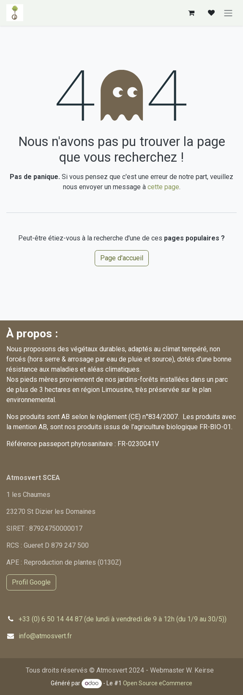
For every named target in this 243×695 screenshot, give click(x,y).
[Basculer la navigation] (228, 13)
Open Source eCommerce (157, 683)
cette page (163, 187)
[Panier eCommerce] (191, 12)
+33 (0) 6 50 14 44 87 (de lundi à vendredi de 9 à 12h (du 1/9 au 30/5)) (123, 619)
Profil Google (31, 582)
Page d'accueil (121, 258)
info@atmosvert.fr (45, 636)
